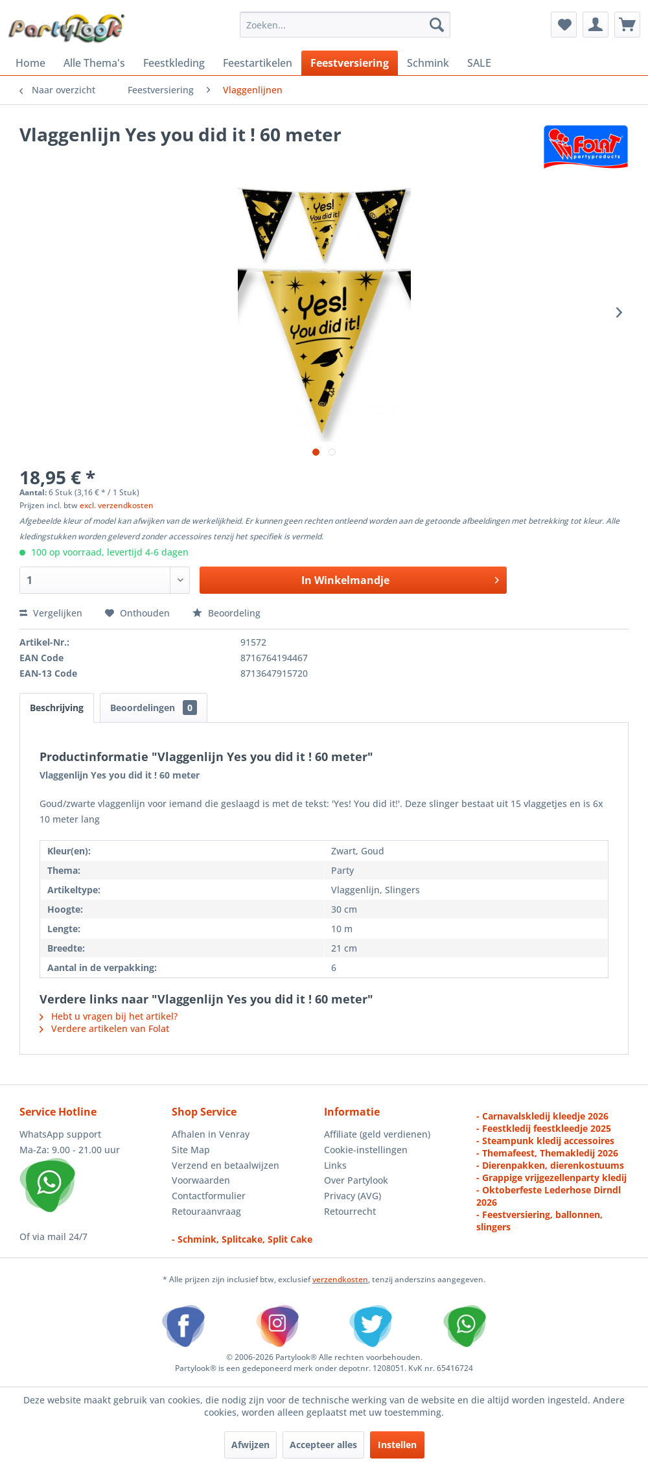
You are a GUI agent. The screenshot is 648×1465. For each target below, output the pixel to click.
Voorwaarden (201, 1180)
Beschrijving (57, 707)
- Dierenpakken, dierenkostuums (550, 1165)
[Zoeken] (436, 25)
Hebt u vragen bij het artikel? (109, 1016)
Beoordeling (226, 613)
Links (335, 1165)
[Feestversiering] (349, 63)
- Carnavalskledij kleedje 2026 (542, 1116)
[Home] (30, 63)
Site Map (191, 1149)
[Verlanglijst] (564, 25)
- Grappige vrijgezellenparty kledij (551, 1177)
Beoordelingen (153, 707)
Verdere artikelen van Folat (104, 1028)
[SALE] (479, 63)
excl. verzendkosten (117, 505)
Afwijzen (250, 1444)
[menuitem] (345, 25)
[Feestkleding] (174, 63)
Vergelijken (50, 613)
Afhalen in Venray (210, 1134)
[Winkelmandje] (627, 25)
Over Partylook (356, 1180)
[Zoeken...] (345, 25)
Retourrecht (350, 1211)
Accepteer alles (323, 1444)
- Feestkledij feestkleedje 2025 (543, 1128)
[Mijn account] (595, 25)
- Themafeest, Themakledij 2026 (547, 1153)
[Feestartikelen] (257, 63)
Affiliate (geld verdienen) (377, 1134)
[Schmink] (428, 63)
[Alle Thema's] (94, 63)
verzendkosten (340, 1279)
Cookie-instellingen (366, 1149)
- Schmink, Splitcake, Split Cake (242, 1239)
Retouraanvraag (206, 1211)
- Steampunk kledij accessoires (545, 1140)
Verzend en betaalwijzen (225, 1165)
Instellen (397, 1444)
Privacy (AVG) (352, 1196)
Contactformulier (209, 1196)
